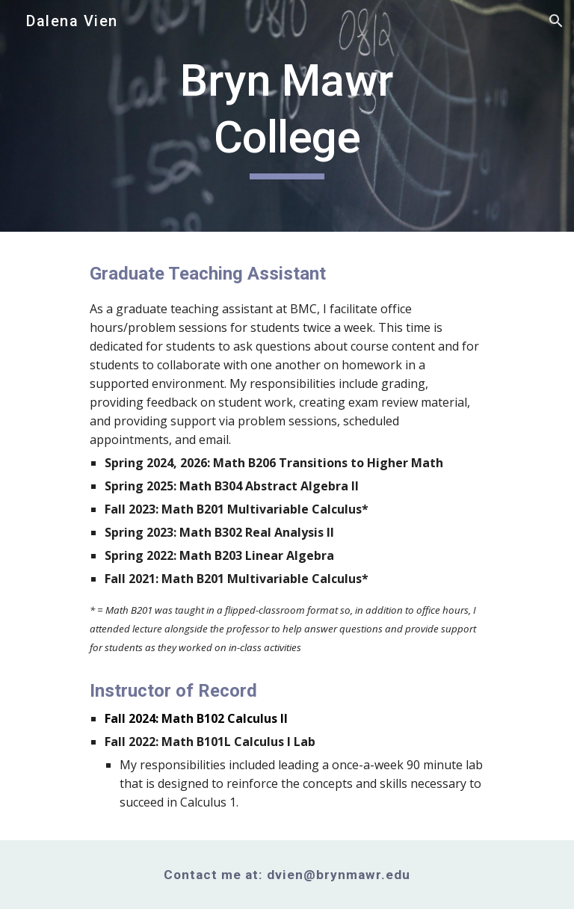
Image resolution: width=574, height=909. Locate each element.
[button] (556, 21)
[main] (287, 115)
